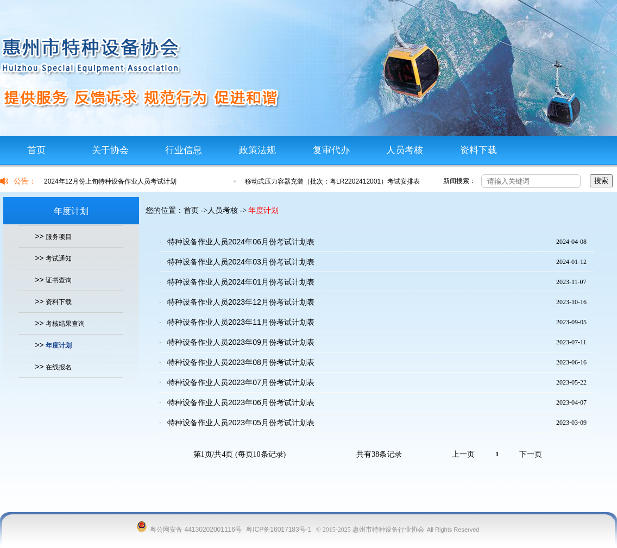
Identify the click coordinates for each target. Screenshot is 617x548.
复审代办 (331, 150)
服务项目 (59, 237)
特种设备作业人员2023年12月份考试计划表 (240, 302)
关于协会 (110, 150)
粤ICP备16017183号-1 (278, 529)
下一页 (530, 454)
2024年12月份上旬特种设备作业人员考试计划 (110, 181)
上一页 (463, 454)
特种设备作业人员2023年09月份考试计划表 (240, 342)
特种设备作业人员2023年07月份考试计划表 (240, 382)
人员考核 (404, 150)
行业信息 (183, 150)
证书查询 (59, 280)
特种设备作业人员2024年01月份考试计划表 (240, 282)
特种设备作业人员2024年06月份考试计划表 (240, 241)
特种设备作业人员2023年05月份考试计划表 (240, 422)
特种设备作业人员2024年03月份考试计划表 (240, 261)
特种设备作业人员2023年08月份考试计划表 (240, 362)
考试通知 (59, 258)
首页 (36, 150)
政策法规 (257, 150)
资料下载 (478, 150)
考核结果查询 (65, 323)
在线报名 (59, 367)
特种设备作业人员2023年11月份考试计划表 (240, 322)
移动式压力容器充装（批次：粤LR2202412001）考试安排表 (332, 181)
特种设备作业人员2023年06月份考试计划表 (240, 402)
